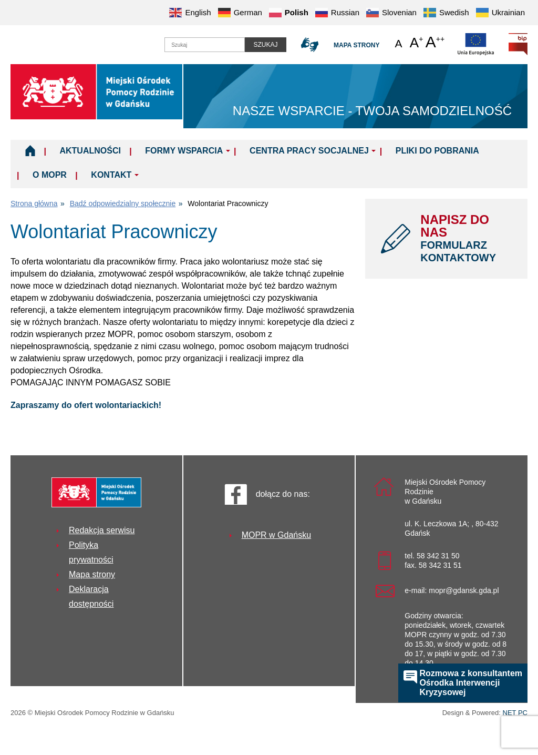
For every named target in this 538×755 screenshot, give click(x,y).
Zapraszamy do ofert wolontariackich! (86, 405)
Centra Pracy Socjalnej (309, 150)
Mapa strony (356, 45)
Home (30, 150)
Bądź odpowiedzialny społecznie (123, 203)
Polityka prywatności (91, 552)
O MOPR (50, 174)
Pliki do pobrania (437, 150)
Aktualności (89, 150)
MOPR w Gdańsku (276, 534)
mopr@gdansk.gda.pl (464, 590)
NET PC (515, 714)
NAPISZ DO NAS (466, 238)
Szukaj (265, 44)
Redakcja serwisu (101, 530)
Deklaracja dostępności (91, 596)
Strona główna (34, 203)
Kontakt (111, 174)
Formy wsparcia (184, 150)
